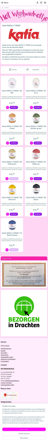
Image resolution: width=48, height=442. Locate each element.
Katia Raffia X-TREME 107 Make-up (36, 163)
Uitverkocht (14, 178)
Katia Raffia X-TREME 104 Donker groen (36, 127)
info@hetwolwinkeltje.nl (12, 381)
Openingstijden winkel (7, 385)
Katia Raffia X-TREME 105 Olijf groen (12, 163)
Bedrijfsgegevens (6, 348)
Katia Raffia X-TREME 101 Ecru (36, 92)
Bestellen (14, 107)
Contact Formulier (6, 383)
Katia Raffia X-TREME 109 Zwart (36, 198)
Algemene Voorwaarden (8, 359)
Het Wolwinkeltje (7, 369)
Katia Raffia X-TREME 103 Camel (12, 127)
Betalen (3, 351)
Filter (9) (12, 69)
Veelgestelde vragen (7, 357)
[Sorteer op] (35, 69)
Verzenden (4, 353)
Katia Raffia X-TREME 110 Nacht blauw (12, 234)
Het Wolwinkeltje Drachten (10, 429)
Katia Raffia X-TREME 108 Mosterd (12, 198)
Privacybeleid (5, 361)
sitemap (31, 438)
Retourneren (4, 355)
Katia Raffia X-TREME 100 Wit (12, 92)
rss (35, 438)
